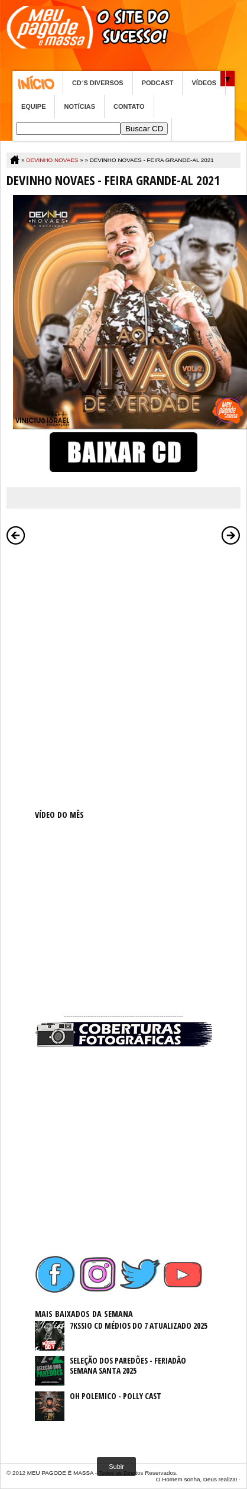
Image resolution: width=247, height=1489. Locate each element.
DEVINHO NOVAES (52, 160)
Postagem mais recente (15, 535)
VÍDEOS (203, 82)
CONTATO (129, 106)
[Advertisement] (123, 674)
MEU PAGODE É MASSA (60, 1472)
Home (37, 83)
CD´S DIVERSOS (98, 82)
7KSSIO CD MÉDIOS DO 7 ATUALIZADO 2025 (138, 1325)
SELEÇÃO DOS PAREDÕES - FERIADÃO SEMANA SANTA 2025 (128, 1365)
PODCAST (158, 82)
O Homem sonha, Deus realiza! (197, 1479)
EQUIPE (33, 106)
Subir (116, 1466)
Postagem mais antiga (231, 535)
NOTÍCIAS (79, 106)
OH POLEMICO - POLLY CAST (115, 1395)
